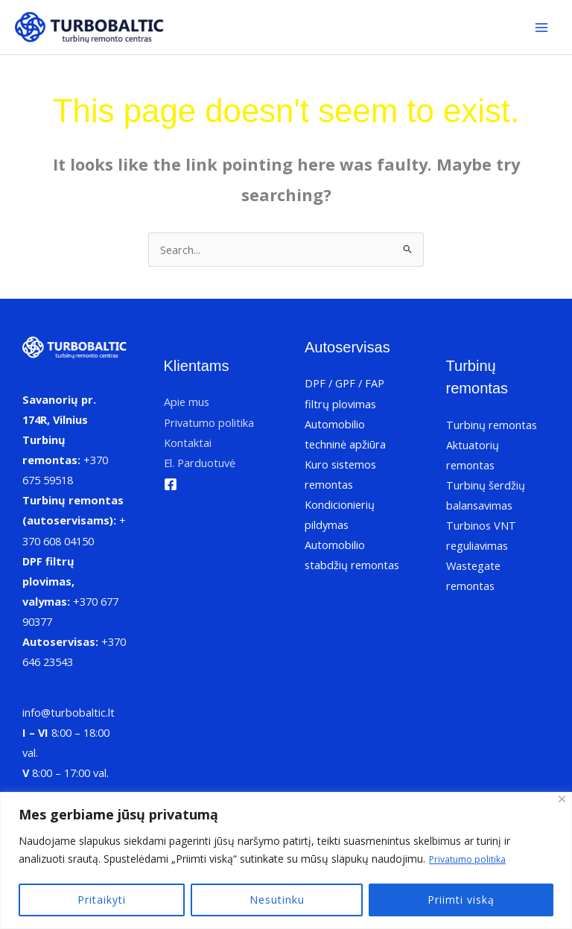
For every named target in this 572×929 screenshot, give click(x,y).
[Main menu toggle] (541, 27)
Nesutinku (277, 899)
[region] (286, 861)
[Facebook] (170, 484)
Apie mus (186, 401)
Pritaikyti (101, 899)
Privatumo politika (472, 859)
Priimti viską (461, 899)
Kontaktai (188, 442)
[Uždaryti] (562, 799)
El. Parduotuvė (199, 462)
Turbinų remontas (491, 424)
